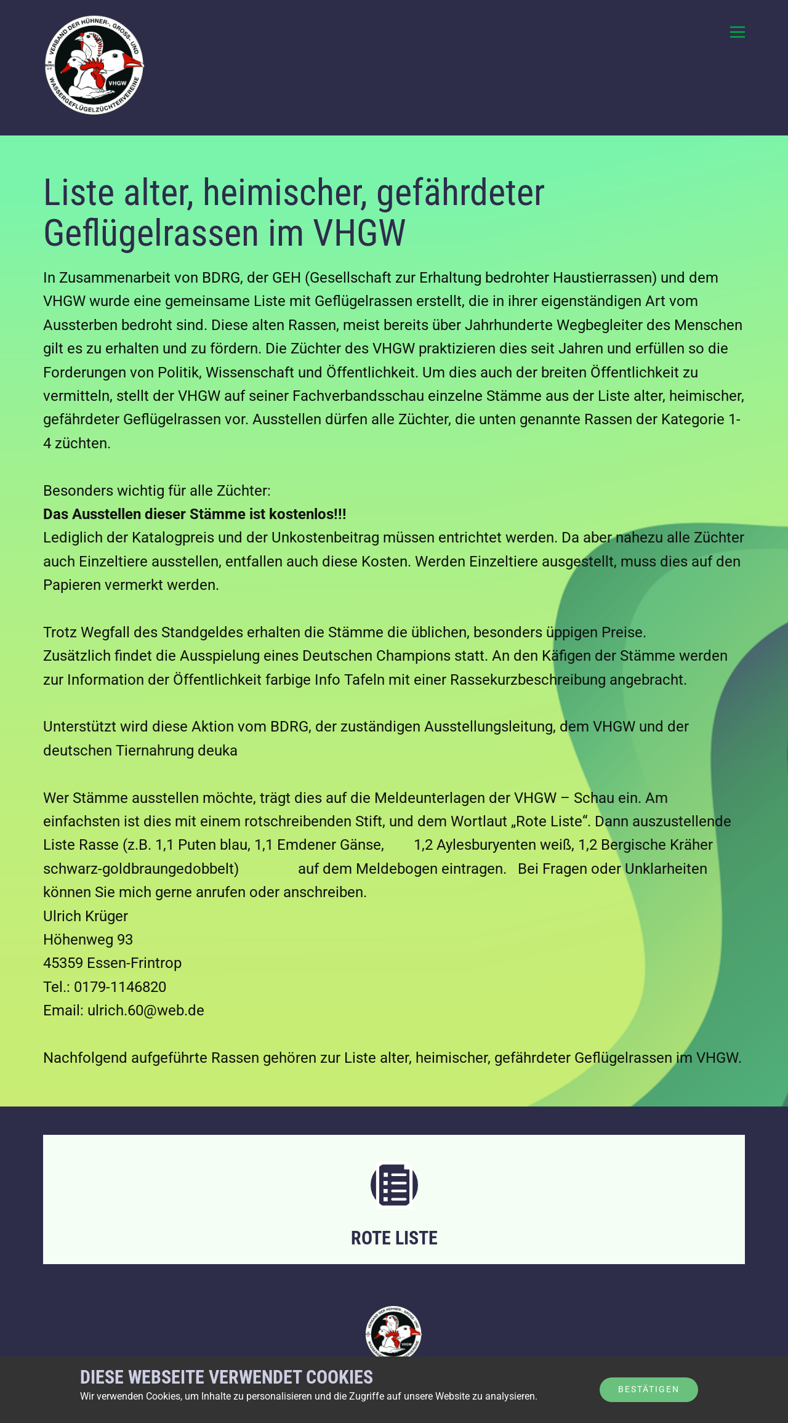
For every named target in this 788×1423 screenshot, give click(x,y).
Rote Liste (394, 1238)
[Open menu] (737, 32)
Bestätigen (649, 1389)
